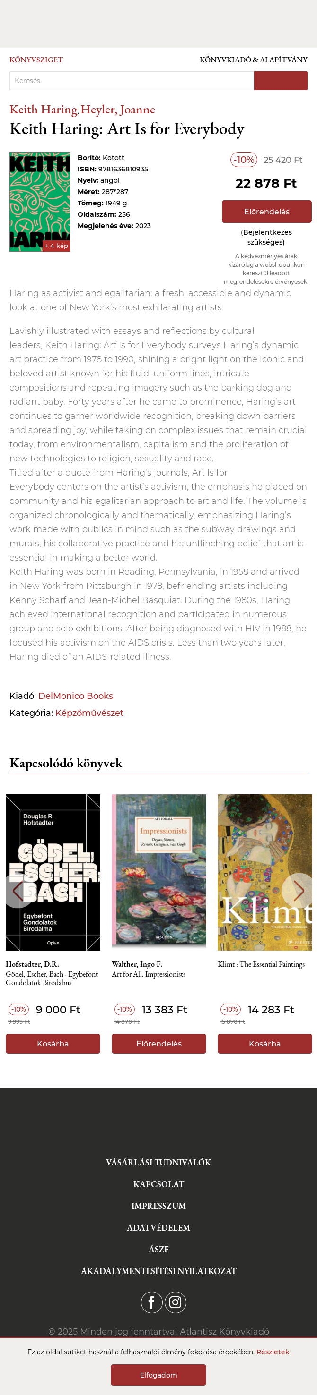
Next (299, 891)
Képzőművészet (89, 713)
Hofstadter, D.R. (32, 964)
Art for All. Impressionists (148, 974)
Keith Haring (43, 109)
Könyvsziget (36, 60)
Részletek (273, 1352)
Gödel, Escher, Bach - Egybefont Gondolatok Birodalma (52, 978)
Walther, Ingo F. (137, 964)
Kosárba (53, 1043)
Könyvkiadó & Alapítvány (254, 60)
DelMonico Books (75, 696)
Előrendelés (267, 211)
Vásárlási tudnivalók (158, 1162)
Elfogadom (158, 1375)
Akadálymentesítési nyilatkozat (159, 1271)
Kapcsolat (158, 1184)
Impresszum (159, 1205)
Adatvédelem (158, 1227)
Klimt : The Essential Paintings (261, 964)
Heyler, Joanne (117, 109)
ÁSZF (159, 1249)
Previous (17, 891)
